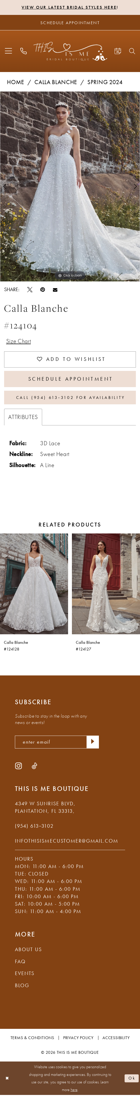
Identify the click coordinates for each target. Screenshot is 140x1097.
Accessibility (115, 1039)
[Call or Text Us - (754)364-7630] (23, 51)
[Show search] (132, 51)
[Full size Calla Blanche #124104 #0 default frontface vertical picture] (70, 186)
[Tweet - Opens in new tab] (30, 289)
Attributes (23, 419)
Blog (22, 987)
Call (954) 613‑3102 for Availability (70, 399)
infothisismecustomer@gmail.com (66, 843)
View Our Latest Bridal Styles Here (69, 7)
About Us (28, 951)
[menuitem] (8, 51)
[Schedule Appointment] (70, 22)
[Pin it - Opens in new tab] (42, 289)
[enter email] (57, 743)
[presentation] (34, 585)
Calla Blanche (55, 82)
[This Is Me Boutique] (70, 51)
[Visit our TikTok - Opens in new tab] (34, 767)
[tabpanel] (70, 186)
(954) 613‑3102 (34, 828)
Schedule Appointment (71, 380)
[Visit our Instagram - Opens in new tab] (18, 767)
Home (15, 82)
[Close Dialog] (7, 1080)
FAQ (20, 963)
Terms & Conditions (32, 1039)
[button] (8, 51)
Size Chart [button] (18, 341)
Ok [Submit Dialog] (132, 1080)
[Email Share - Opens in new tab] (55, 289)
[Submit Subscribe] (92, 743)
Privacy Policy (78, 1039)
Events (24, 975)
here (74, 1091)
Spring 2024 (105, 82)
